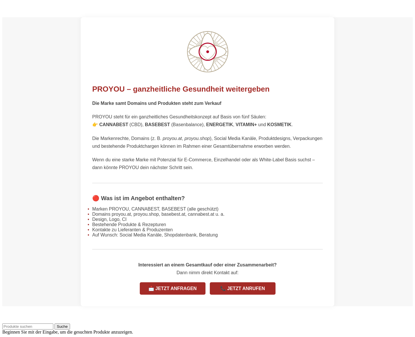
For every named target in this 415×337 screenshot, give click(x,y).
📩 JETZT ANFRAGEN (172, 288)
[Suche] (27, 326)
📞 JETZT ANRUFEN (242, 288)
